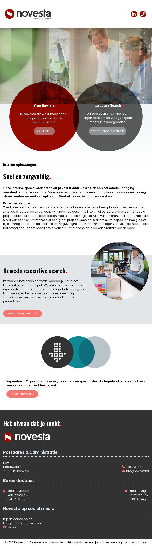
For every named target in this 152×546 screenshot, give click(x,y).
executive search (22, 313)
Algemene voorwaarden (47, 542)
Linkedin (12, 527)
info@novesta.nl (137, 471)
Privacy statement (81, 542)
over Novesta (22, 394)
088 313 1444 (134, 467)
